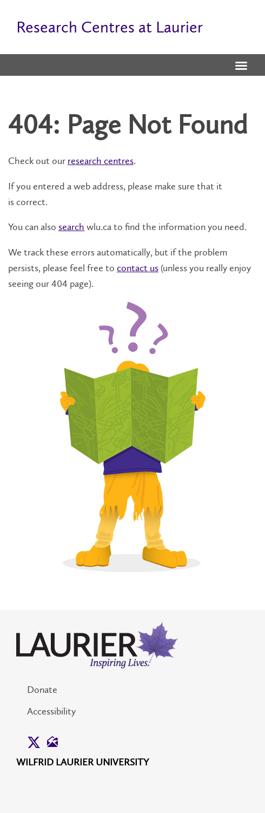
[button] (241, 67)
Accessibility (51, 711)
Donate (42, 690)
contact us (137, 268)
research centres (101, 161)
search (71, 227)
